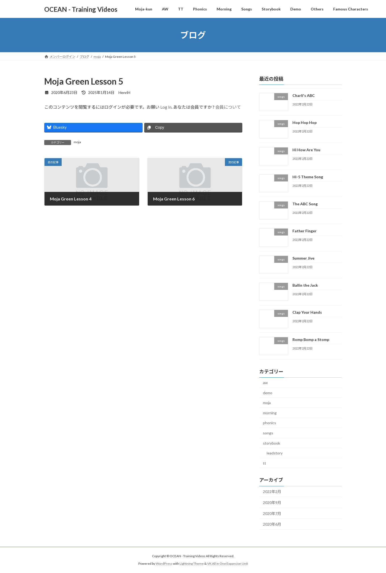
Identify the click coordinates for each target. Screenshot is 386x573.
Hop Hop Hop (304, 122)
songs (268, 433)
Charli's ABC (303, 95)
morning (270, 413)
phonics (269, 423)
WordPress (164, 564)
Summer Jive (303, 258)
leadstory (275, 453)
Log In (166, 106)
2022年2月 (272, 491)
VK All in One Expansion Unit (227, 564)
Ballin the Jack (305, 285)
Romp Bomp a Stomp (310, 339)
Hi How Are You (306, 149)
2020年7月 (272, 513)
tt (264, 463)
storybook (271, 443)
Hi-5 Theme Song (307, 176)
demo (267, 392)
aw (265, 382)
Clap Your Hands (307, 312)
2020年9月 (272, 502)
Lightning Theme (192, 564)
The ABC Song (305, 204)
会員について (228, 106)
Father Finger (304, 231)
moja (77, 142)
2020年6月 (272, 524)
